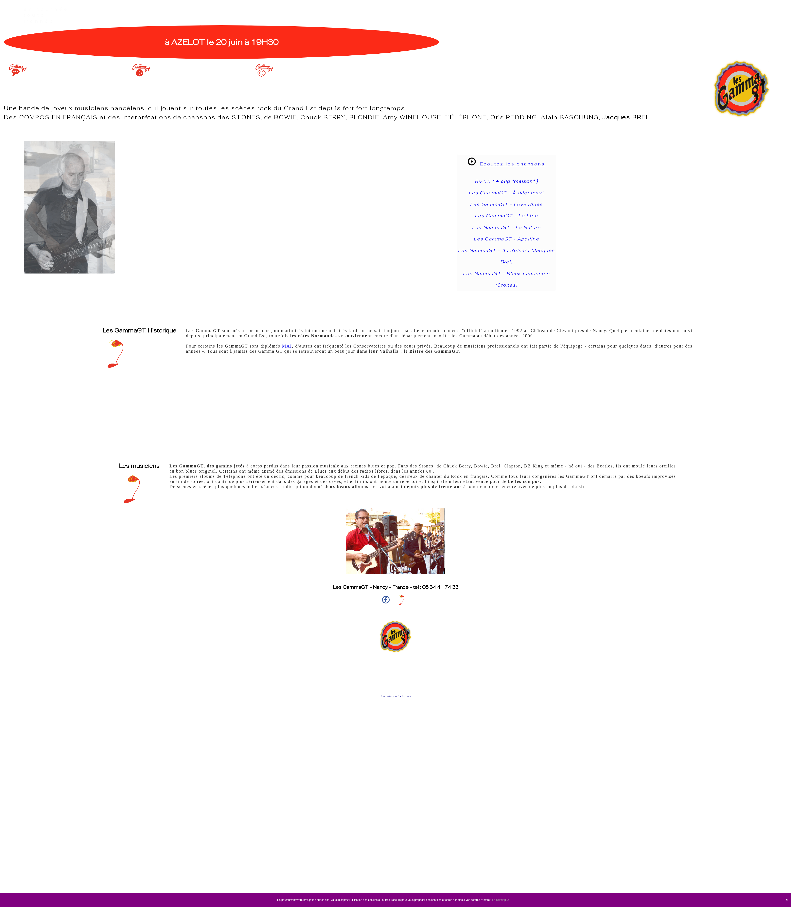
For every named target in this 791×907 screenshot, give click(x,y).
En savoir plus (500, 899)
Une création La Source (395, 696)
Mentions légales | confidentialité (395, 687)
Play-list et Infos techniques (395, 674)
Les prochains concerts (395, 680)
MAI (287, 346)
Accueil (395, 667)
